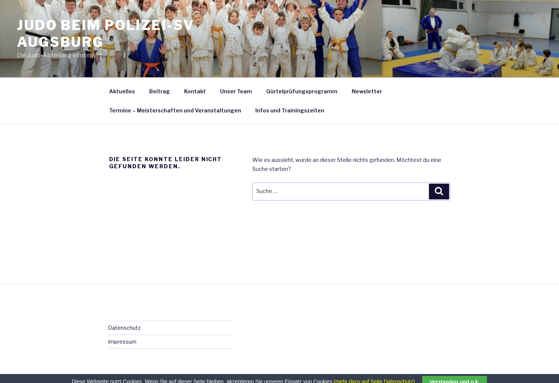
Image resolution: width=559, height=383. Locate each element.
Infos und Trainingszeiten (289, 110)
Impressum (122, 341)
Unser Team (236, 91)
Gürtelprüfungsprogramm (301, 91)
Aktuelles (122, 91)
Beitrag (159, 91)
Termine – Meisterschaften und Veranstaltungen (175, 110)
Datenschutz (124, 328)
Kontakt (195, 91)
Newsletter (367, 91)
